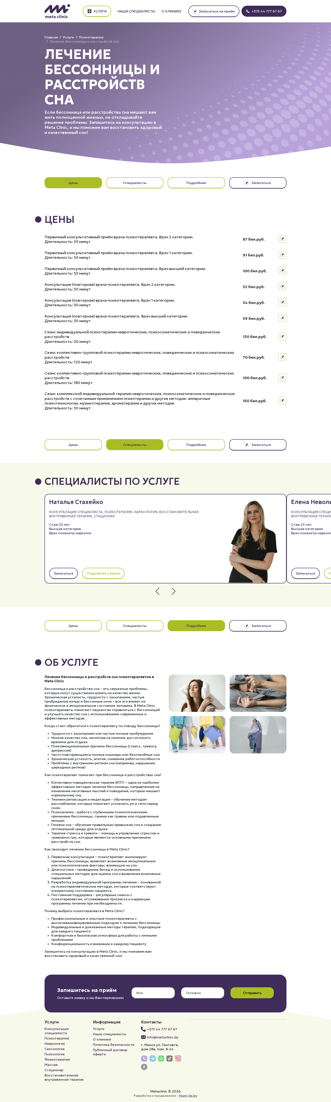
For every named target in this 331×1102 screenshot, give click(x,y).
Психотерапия (91, 37)
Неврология (55, 1043)
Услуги (97, 11)
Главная (51, 37)
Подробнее (196, 183)
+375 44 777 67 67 (264, 11)
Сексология (55, 1049)
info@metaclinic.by (159, 1037)
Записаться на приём (214, 11)
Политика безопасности (113, 1044)
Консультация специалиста (76, 512)
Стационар (104, 516)
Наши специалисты (136, 11)
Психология (55, 1054)
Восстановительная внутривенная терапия (64, 1077)
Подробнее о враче (103, 573)
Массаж (51, 1064)
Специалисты (135, 183)
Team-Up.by (188, 1096)
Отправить (252, 993)
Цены (73, 183)
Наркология (145, 512)
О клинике (171, 11)
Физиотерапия (57, 1059)
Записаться (258, 183)
